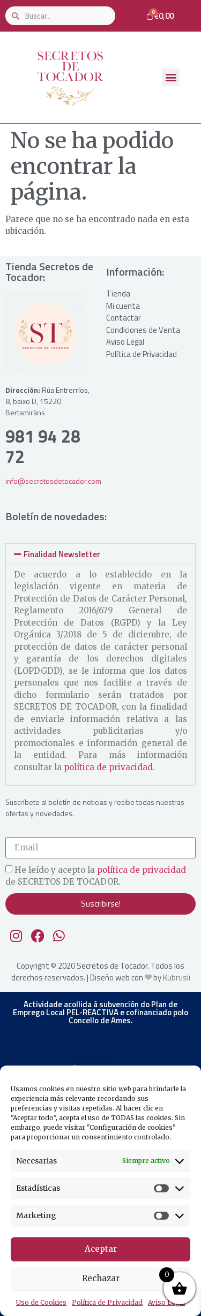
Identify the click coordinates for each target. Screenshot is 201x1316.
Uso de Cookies (41, 1302)
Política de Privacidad (107, 1302)
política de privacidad (108, 767)
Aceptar (101, 1249)
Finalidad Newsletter (62, 554)
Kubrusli (176, 977)
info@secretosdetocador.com (53, 480)
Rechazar (101, 1278)
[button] (171, 77)
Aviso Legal (166, 1302)
